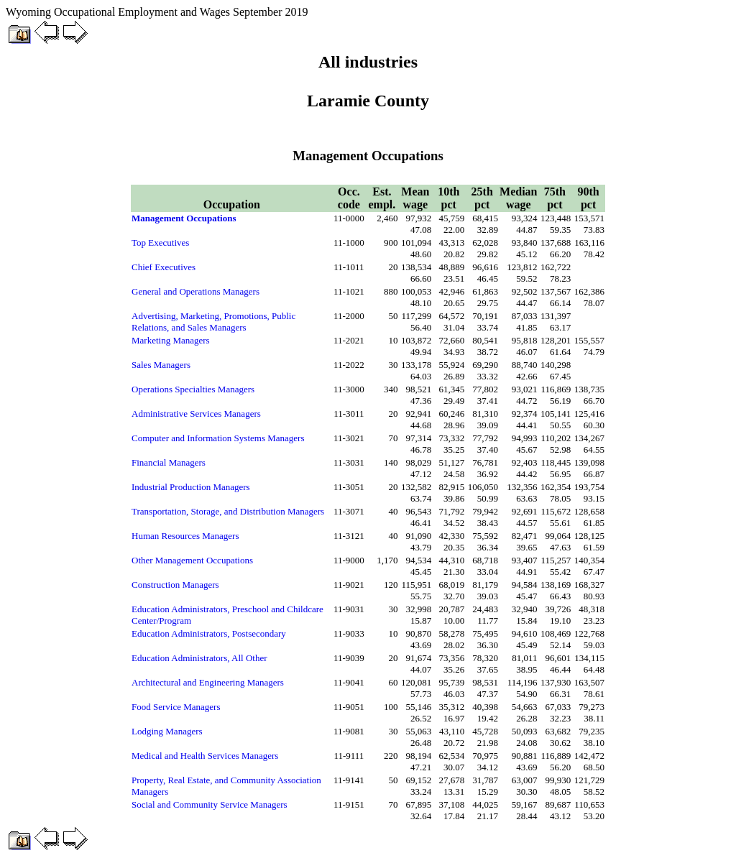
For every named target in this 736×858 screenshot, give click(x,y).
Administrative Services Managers (196, 413)
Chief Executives (164, 267)
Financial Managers (169, 462)
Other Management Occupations (192, 560)
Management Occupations (184, 218)
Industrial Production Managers (191, 486)
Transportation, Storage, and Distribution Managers (228, 511)
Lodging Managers (167, 731)
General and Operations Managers (195, 291)
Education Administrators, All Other (199, 657)
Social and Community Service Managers (210, 804)
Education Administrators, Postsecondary (209, 633)
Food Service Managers (176, 706)
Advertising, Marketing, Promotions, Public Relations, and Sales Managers (213, 321)
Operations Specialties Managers (193, 389)
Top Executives (160, 242)
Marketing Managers (171, 340)
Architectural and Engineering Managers (208, 682)
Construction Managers (175, 584)
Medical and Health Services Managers (205, 755)
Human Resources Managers (185, 535)
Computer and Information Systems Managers (218, 438)
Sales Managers (161, 364)
